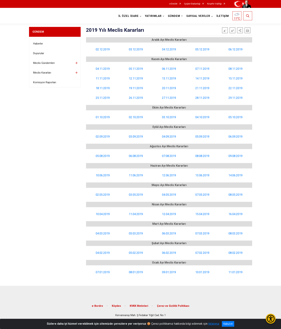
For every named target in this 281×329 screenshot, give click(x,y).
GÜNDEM (38, 31)
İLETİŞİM (222, 16)
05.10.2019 (235, 117)
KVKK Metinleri (139, 305)
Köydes (116, 305)
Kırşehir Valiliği (214, 4)
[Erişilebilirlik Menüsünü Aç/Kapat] (271, 319)
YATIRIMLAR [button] (153, 16)
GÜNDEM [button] (174, 16)
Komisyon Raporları (44, 82)
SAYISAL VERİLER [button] (198, 16)
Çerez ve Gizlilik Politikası (173, 305)
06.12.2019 (235, 49)
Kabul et (228, 323)
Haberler (38, 43)
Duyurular (38, 53)
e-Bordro (97, 305)
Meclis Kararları (42, 72)
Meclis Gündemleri (44, 63)
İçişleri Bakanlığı (192, 4)
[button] (240, 30)
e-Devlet (173, 4)
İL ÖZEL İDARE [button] (128, 16)
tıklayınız (213, 323)
